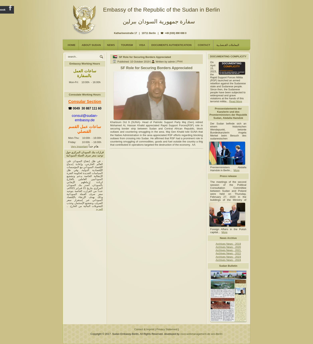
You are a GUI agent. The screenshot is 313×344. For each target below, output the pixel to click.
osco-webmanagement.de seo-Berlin (201, 333)
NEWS (111, 45)
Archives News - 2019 (228, 243)
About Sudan (91, 45)
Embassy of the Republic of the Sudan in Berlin (161, 10)
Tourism (127, 45)
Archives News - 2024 (228, 259)
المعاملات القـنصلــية (227, 45)
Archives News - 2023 (228, 256)
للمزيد (99, 209)
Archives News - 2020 (228, 247)
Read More (235, 101)
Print (180, 61)
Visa (142, 45)
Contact (204, 45)
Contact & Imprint (144, 329)
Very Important (79, 146)
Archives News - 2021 (229, 250)
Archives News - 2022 (228, 253)
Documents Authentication (171, 45)
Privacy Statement (166, 329)
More (237, 170)
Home (71, 45)
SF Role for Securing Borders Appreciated (145, 57)
